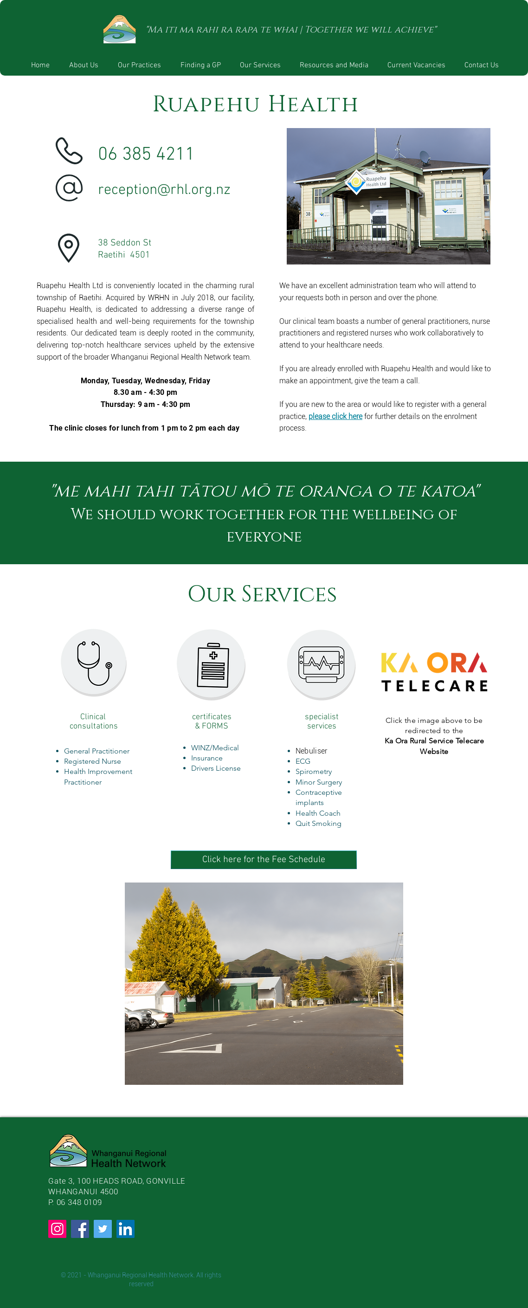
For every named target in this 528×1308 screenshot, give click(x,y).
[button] (139, 65)
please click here (335, 416)
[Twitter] (103, 1229)
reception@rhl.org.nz (164, 190)
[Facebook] (80, 1229)
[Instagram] (57, 1229)
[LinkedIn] (125, 1229)
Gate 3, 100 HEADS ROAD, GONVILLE (116, 1181)
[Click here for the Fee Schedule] (264, 860)
